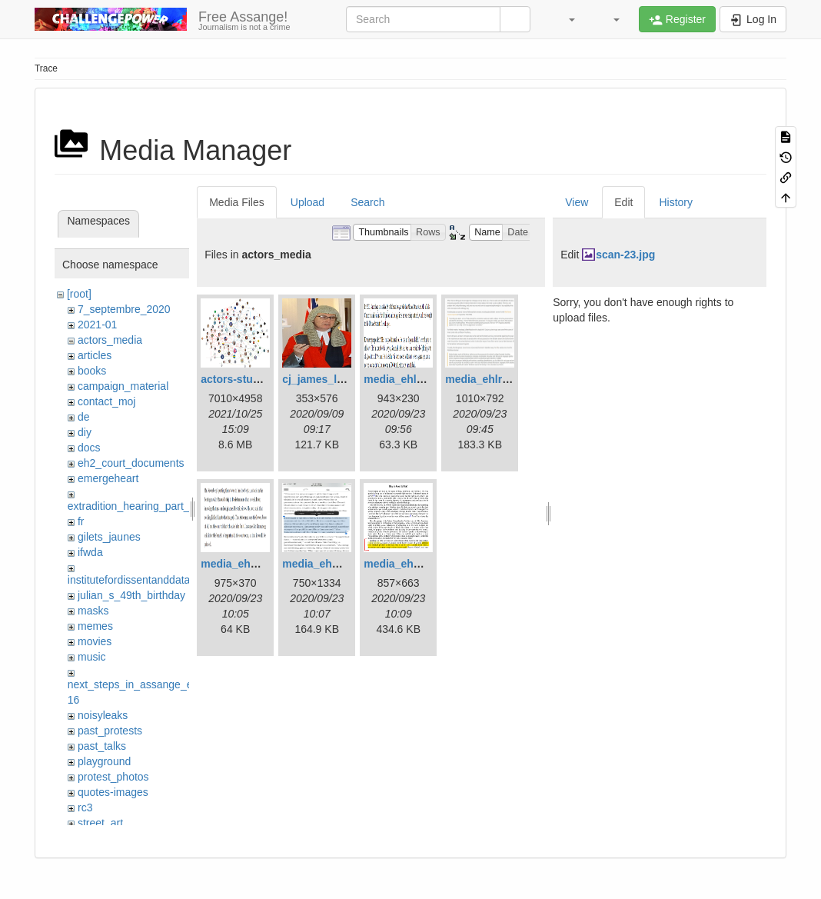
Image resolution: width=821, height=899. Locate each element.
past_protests (110, 730)
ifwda (90, 552)
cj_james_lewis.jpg (330, 379)
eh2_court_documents (131, 463)
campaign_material (123, 386)
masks (93, 610)
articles (94, 355)
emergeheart (108, 478)
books (92, 371)
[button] (564, 19)
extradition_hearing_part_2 (132, 506)
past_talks (102, 746)
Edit (623, 202)
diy (84, 432)
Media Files (236, 202)
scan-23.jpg (625, 254)
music (92, 657)
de (84, 417)
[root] (79, 294)
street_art (100, 823)
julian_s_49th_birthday (131, 595)
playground (104, 761)
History (676, 202)
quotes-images (113, 792)
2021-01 (97, 324)
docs (89, 447)
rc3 (85, 807)
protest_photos (113, 777)
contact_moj (106, 401)
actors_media (110, 340)
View (576, 202)
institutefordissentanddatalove (139, 580)
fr (81, 521)
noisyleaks (103, 715)
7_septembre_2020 (124, 309)
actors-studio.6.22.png (258, 379)
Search (367, 202)
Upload (307, 202)
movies (94, 641)
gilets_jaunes (109, 537)
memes (95, 626)
